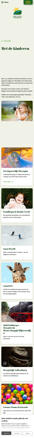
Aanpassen (17, 433)
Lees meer (7, 182)
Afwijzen (28, 433)
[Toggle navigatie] (5, 2)
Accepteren (6, 433)
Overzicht (7, 41)
